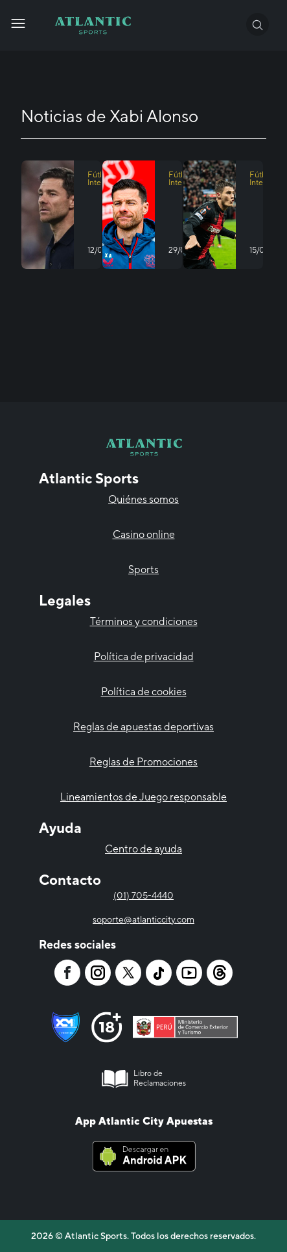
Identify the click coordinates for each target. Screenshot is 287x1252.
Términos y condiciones (144, 621)
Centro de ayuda (143, 849)
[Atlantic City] (18, 23)
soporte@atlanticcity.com (143, 919)
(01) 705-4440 (143, 895)
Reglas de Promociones (143, 762)
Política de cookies (144, 691)
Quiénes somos (143, 499)
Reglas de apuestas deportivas (143, 727)
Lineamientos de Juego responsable (143, 797)
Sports (143, 569)
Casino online (144, 534)
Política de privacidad (144, 656)
